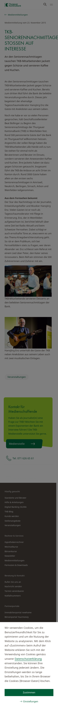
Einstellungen (30, 701)
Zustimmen (29, 692)
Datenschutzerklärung (28, 658)
